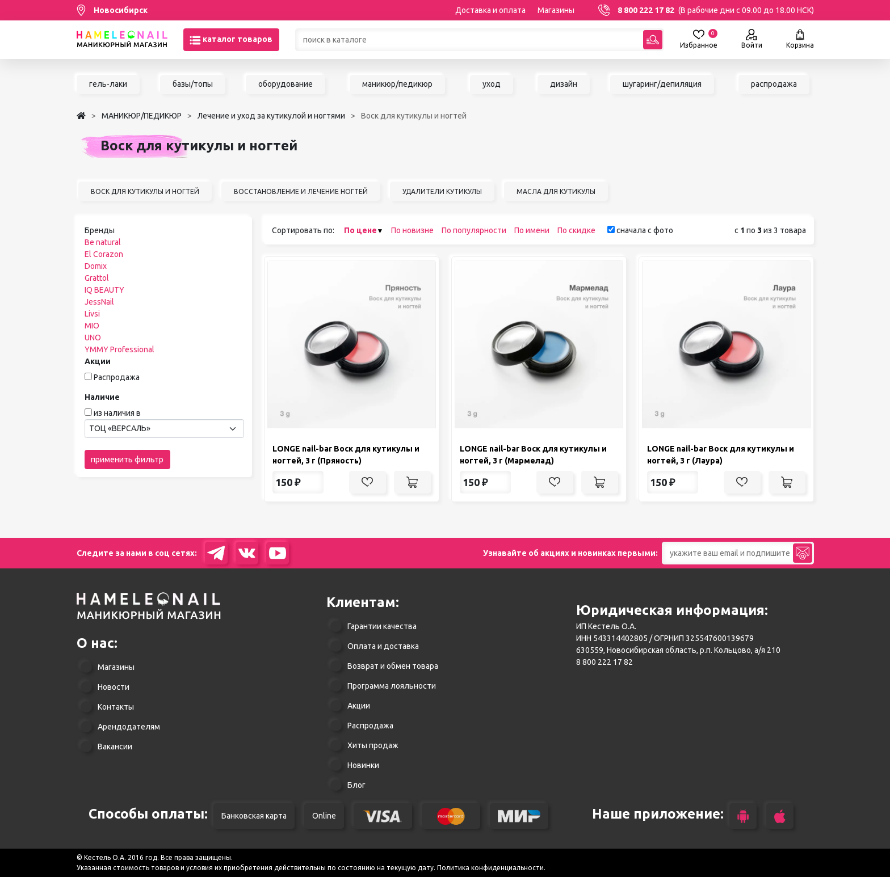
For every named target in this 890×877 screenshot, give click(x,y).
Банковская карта (254, 815)
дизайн (563, 83)
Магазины (556, 10)
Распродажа (117, 377)
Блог (356, 785)
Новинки (363, 765)
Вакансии (115, 746)
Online (324, 815)
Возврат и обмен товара (392, 666)
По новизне (412, 230)
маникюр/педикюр (397, 83)
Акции (358, 705)
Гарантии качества (382, 626)
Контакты (116, 706)
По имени (531, 230)
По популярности (474, 230)
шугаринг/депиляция (662, 83)
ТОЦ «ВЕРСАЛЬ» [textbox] (119, 428)
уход (491, 83)
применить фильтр (127, 459)
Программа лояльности (391, 685)
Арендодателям (129, 726)
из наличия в (117, 413)
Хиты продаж (372, 745)
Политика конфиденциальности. (491, 867)
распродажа (774, 83)
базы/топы (193, 83)
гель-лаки (108, 83)
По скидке (576, 230)
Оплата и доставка (383, 646)
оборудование (285, 83)
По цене (360, 230)
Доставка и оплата (490, 10)
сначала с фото (640, 230)
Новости (113, 687)
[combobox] (164, 428)
